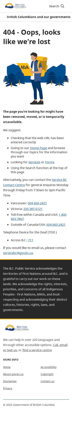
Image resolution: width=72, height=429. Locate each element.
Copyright (47, 374)
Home (7, 367)
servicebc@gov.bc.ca (18, 253)
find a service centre (37, 350)
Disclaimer (10, 381)
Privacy (7, 388)
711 (30, 240)
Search (57, 6)
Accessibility (48, 367)
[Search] (56, 6)
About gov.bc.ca (13, 374)
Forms (49, 162)
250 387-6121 (32, 209)
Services (34, 162)
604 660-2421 (37, 203)
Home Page (38, 148)
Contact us (47, 381)
